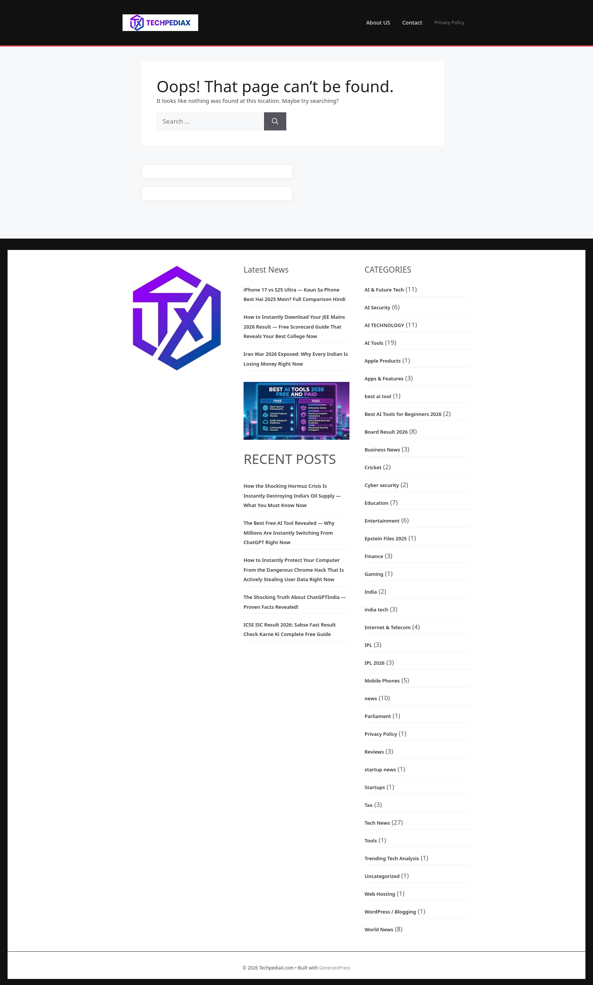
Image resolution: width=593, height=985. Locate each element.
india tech (376, 609)
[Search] (275, 121)
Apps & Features (384, 378)
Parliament (378, 716)
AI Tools (374, 343)
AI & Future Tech (384, 289)
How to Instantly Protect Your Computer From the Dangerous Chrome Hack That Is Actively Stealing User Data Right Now (294, 570)
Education (376, 502)
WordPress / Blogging (390, 911)
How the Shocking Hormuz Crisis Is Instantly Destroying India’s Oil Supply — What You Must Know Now (292, 495)
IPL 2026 (375, 662)
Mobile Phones (382, 680)
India (371, 591)
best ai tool (378, 396)
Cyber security (382, 485)
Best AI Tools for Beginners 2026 (403, 414)
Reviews (374, 751)
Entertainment (382, 520)
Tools (371, 840)
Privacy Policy (449, 22)
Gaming (374, 574)
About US (378, 22)
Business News (382, 449)
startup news (380, 769)
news (371, 698)
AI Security (377, 307)
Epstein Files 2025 (386, 538)
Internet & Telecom (388, 627)
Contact (412, 22)
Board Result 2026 (386, 431)
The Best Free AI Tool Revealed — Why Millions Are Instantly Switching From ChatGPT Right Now (289, 533)
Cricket (373, 467)
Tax (369, 805)
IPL (368, 645)
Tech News (377, 822)
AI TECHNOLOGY (384, 325)
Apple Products (383, 360)
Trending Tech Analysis (392, 858)
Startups (375, 787)
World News (379, 929)
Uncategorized (382, 876)
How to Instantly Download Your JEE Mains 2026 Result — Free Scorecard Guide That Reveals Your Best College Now (294, 326)
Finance (374, 556)
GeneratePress (334, 968)
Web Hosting (380, 893)
